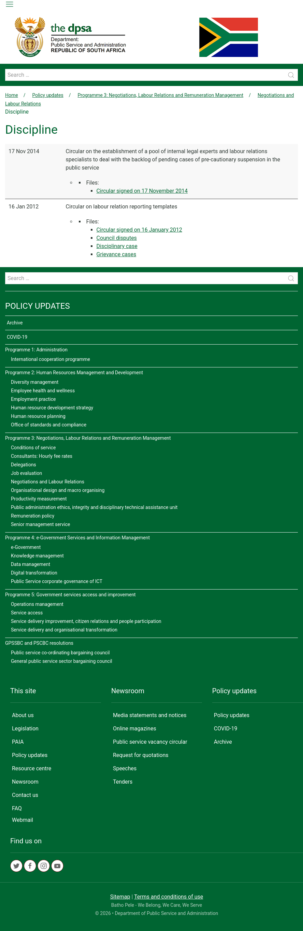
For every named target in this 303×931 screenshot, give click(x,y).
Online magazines (134, 728)
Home (11, 95)
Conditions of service (33, 447)
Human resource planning (38, 416)
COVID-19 (17, 337)
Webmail (22, 820)
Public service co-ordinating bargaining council (60, 652)
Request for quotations (141, 755)
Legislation (25, 728)
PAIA (18, 742)
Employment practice (33, 399)
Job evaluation (26, 473)
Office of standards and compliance (48, 424)
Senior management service (40, 524)
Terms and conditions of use (168, 896)
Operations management (37, 604)
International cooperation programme (50, 359)
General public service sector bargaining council (61, 661)
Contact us (25, 795)
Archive (15, 322)
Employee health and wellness (43, 390)
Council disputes (117, 238)
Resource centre (31, 768)
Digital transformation (34, 573)
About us (23, 715)
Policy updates (47, 95)
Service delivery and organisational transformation (64, 629)
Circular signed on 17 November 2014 (142, 191)
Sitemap (120, 896)
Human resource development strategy (52, 407)
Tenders (122, 782)
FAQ (17, 808)
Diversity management (34, 382)
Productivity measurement (39, 498)
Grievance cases (116, 254)
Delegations (23, 464)
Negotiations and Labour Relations (47, 481)
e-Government (26, 547)
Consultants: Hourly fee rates (41, 456)
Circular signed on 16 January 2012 (139, 230)
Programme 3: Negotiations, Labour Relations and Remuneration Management (161, 95)
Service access (27, 612)
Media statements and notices (150, 715)
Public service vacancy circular (150, 742)
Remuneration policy (32, 516)
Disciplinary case (117, 246)
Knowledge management (37, 555)
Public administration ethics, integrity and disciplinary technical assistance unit (94, 507)
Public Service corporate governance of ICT (56, 581)
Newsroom (25, 782)
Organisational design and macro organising (57, 490)
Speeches (124, 768)
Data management (30, 564)
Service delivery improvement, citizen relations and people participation (86, 621)
